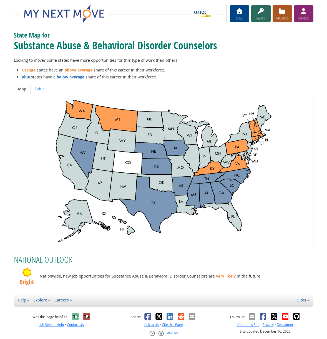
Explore (40, 300)
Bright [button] (27, 282)
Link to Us (151, 324)
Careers (61, 300)
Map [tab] (22, 88)
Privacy (268, 324)
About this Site (248, 324)
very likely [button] (226, 276)
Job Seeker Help (51, 324)
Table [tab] (40, 88)
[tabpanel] (163, 172)
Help (22, 300)
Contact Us (75, 324)
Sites (301, 300)
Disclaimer (285, 324)
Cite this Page (172, 324)
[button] (27, 272)
